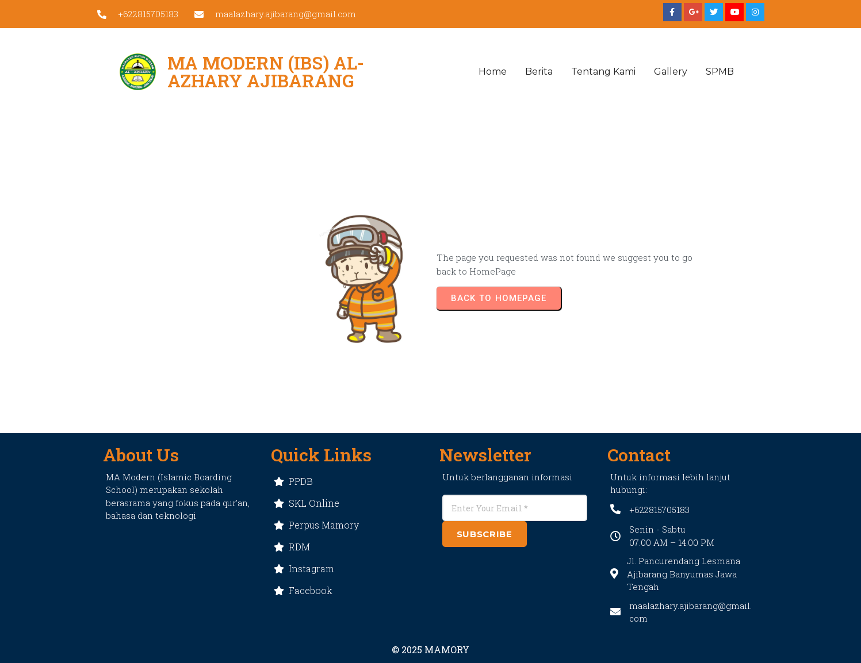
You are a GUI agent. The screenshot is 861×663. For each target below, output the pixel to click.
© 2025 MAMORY (430, 649)
